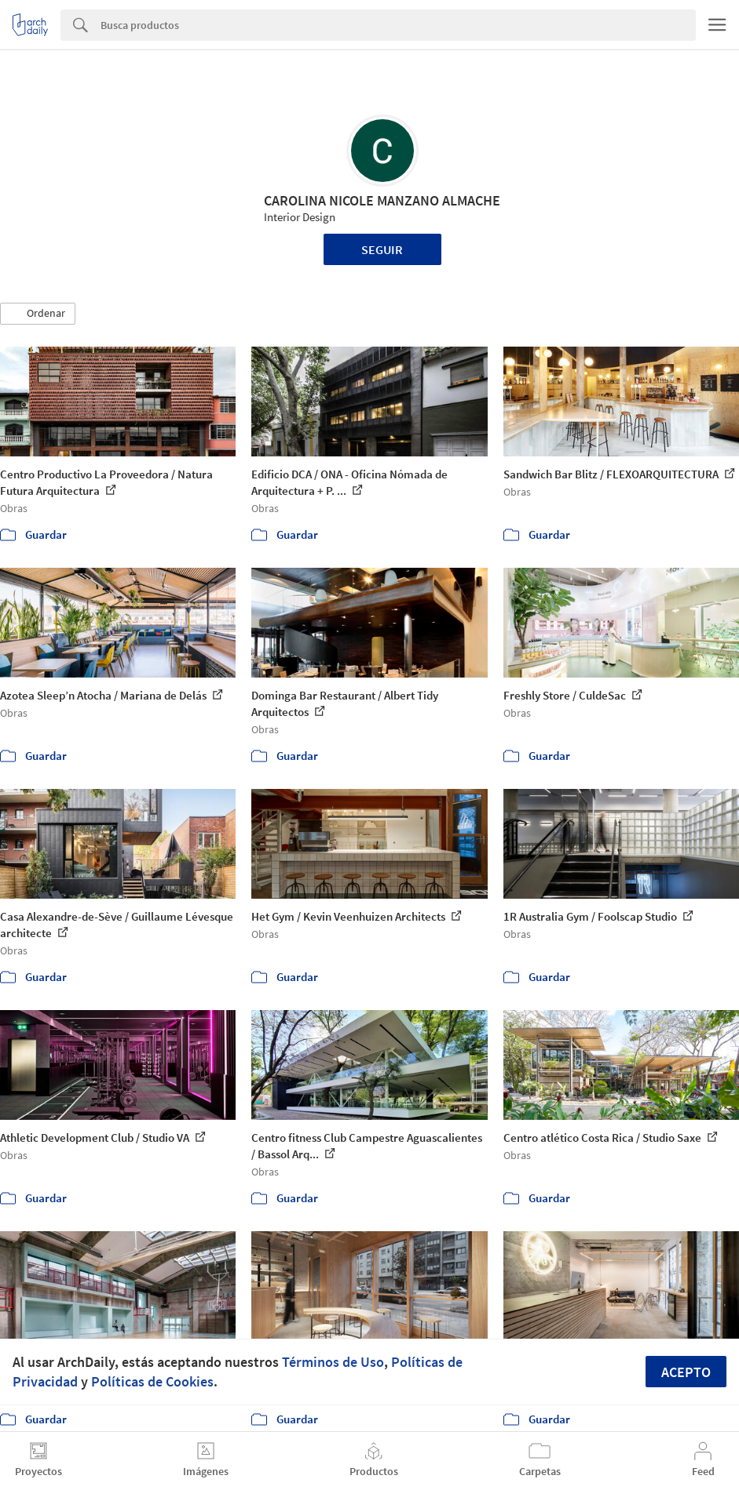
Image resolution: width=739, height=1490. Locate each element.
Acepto (686, 1372)
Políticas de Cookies (152, 1381)
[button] (37, 314)
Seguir (382, 249)
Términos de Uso (333, 1362)
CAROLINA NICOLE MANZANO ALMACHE (382, 200)
